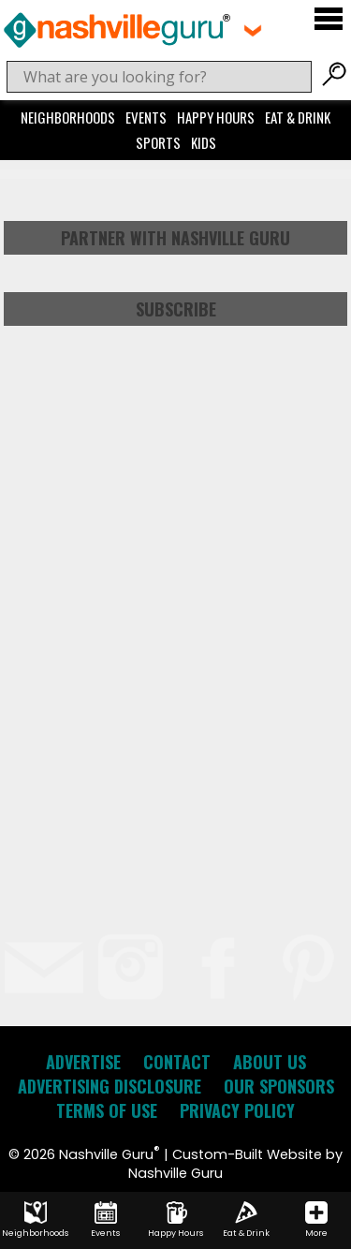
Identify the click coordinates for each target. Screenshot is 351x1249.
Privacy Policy (237, 1110)
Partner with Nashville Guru (175, 238)
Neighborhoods (68, 117)
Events (146, 117)
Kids (203, 142)
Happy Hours (216, 117)
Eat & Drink (297, 117)
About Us (269, 1062)
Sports (158, 142)
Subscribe (176, 309)
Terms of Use (106, 1110)
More (316, 1220)
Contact (177, 1062)
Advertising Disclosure (109, 1086)
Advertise (83, 1062)
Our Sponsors (279, 1086)
